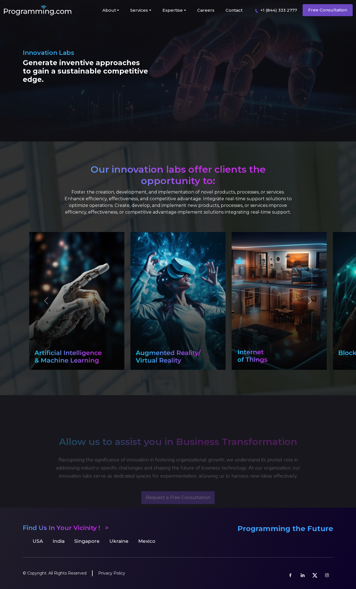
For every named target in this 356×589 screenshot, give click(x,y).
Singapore (87, 541)
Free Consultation (327, 10)
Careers (205, 10)
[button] (46, 302)
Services (139, 10)
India (59, 541)
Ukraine (118, 541)
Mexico (146, 541)
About (109, 10)
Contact (234, 10)
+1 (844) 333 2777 (275, 10)
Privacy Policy (111, 573)
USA (38, 541)
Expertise (172, 10)
